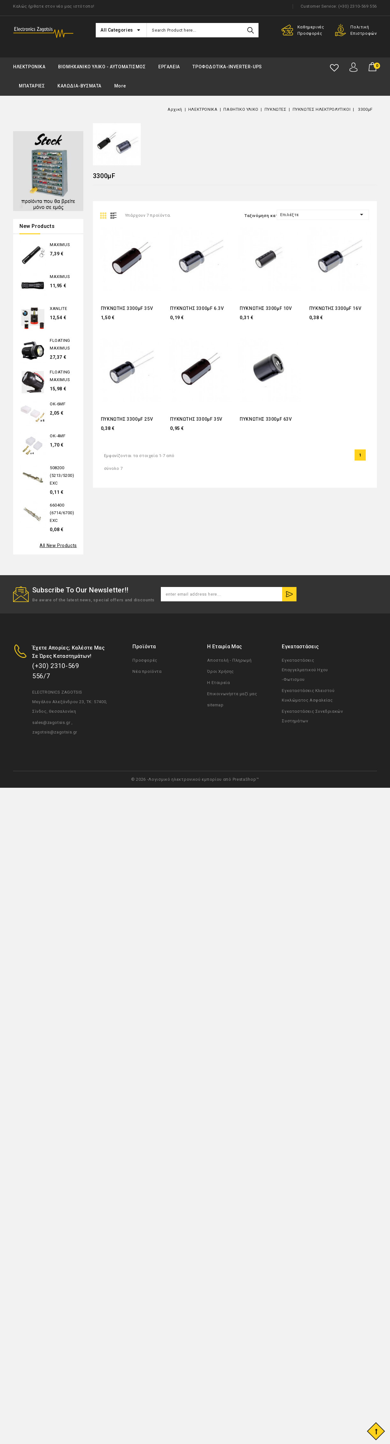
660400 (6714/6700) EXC (62, 513)
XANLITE (58, 308)
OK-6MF (58, 404)
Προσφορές (144, 660)
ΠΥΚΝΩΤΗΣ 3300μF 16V (335, 308)
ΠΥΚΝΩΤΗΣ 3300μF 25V (127, 419)
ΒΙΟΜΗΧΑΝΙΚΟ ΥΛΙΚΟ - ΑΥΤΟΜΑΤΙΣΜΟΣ (102, 66)
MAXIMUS (60, 244)
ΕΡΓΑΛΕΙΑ (169, 66)
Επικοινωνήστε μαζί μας (232, 693)
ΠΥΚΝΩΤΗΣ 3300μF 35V (127, 308)
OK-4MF (58, 435)
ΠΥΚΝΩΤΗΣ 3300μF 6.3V (197, 308)
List (114, 215)
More (120, 85)
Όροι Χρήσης (220, 671)
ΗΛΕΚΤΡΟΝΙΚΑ (29, 66)
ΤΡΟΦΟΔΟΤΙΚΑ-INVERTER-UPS (227, 66)
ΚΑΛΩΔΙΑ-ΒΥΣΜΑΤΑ (79, 85)
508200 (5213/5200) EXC (62, 475)
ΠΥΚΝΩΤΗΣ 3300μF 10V (266, 308)
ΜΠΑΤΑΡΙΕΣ (32, 85)
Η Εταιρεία (218, 682)
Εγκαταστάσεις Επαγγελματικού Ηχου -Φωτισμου (305, 670)
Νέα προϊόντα (146, 671)
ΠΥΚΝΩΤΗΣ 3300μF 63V (266, 419)
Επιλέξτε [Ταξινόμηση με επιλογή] (322, 214)
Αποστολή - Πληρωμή (229, 660)
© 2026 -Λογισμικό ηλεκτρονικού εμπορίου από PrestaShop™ (195, 779)
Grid (104, 215)
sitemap (215, 705)
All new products (58, 545)
